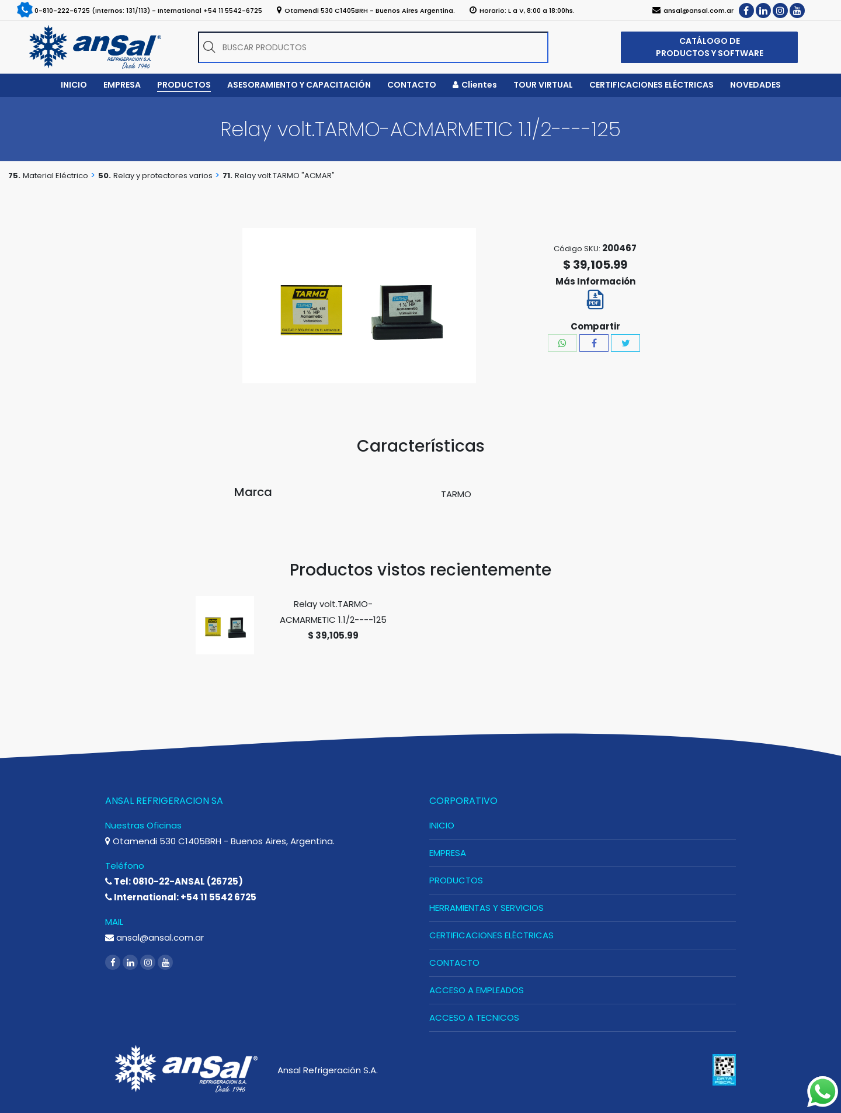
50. (104, 175)
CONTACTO (454, 962)
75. (14, 175)
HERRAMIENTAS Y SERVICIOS (486, 908)
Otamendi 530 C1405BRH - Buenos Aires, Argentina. (220, 841)
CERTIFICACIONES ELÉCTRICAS (491, 935)
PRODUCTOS (456, 880)
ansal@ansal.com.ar (154, 937)
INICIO (441, 825)
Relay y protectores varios (163, 175)
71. (227, 175)
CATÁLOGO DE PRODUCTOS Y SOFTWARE (709, 47)
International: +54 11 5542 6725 (180, 897)
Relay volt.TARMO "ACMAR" (285, 175)
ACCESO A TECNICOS (474, 1017)
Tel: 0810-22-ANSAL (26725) (174, 881)
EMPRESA (447, 853)
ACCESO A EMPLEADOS (476, 990)
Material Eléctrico (55, 175)
